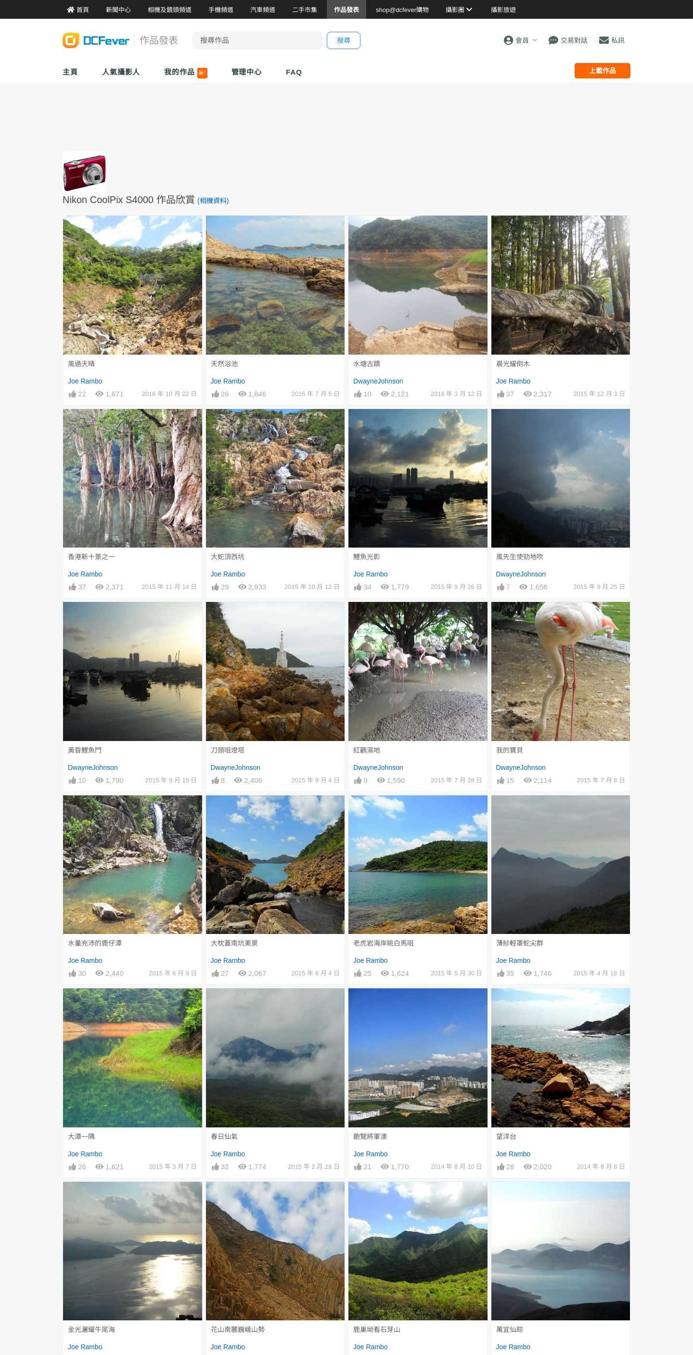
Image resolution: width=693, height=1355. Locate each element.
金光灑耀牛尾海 (91, 1199)
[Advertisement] (346, 115)
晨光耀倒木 (513, 364)
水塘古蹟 (366, 364)
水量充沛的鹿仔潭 (95, 943)
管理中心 (246, 72)
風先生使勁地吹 (519, 557)
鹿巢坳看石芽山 (376, 1199)
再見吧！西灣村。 (95, 1262)
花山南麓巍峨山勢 (238, 1199)
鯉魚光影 (366, 557)
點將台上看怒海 (519, 1262)
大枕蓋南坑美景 (234, 943)
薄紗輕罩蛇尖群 (519, 943)
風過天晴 (81, 364)
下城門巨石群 (373, 1262)
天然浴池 (224, 364)
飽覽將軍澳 (370, 1136)
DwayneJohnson (378, 381)
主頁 (70, 72)
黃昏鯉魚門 (85, 750)
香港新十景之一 (91, 557)
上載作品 (602, 71)
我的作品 (185, 73)
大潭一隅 (81, 1136)
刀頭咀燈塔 (227, 750)
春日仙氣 (224, 1136)
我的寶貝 (509, 750)
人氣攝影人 (121, 72)
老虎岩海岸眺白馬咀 (383, 943)
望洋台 (506, 1136)
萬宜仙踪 (509, 1199)
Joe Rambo (85, 381)
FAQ (294, 72)
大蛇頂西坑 (227, 557)
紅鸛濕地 (366, 750)
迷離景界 (224, 1262)
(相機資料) (213, 201)
